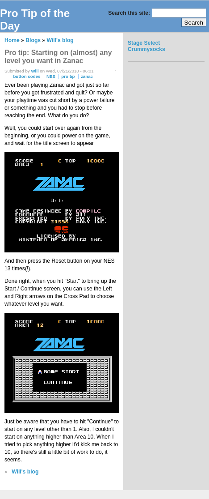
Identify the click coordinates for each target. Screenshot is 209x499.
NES (50, 76)
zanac (87, 76)
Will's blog (60, 40)
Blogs (33, 40)
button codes (26, 76)
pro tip (68, 76)
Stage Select (144, 43)
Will (34, 70)
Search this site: (129, 13)
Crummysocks (146, 49)
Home (12, 40)
